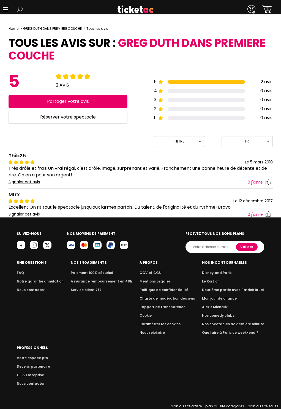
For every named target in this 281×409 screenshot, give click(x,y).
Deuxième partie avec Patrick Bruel (235, 289)
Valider (247, 246)
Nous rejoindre (154, 332)
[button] (5, 9)
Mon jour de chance (222, 298)
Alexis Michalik (218, 307)
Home (13, 28)
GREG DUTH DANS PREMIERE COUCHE (52, 28)
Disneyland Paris (220, 272)
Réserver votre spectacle (68, 117)
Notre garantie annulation (39, 281)
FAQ (20, 272)
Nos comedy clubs (221, 315)
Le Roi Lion (214, 281)
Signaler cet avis (24, 182)
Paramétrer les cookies (161, 324)
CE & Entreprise (29, 375)
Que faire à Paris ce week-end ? (232, 332)
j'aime (259, 182)
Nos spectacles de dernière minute (235, 324)
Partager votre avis (68, 101)
